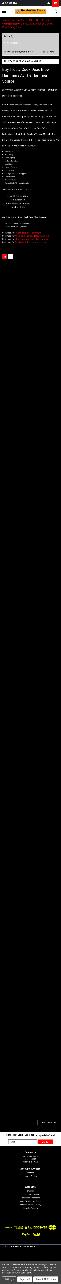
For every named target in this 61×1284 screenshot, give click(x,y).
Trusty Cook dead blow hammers (30, 242)
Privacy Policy (24, 1272)
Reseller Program (30, 1208)
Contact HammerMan (30, 1194)
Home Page (30, 1191)
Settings (9, 1279)
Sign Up (34, 1176)
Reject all (25, 1279)
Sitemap (32, 1246)
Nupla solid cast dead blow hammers (32, 236)
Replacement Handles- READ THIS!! (20, 20)
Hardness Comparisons (30, 1198)
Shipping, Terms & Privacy (30, 1205)
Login (26, 1176)
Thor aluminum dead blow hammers (32, 239)
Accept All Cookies (46, 1279)
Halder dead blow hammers (28, 233)
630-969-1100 (9, 3)
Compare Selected (48, 1123)
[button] (30, 52)
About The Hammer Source (30, 1201)
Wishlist (30, 1173)
